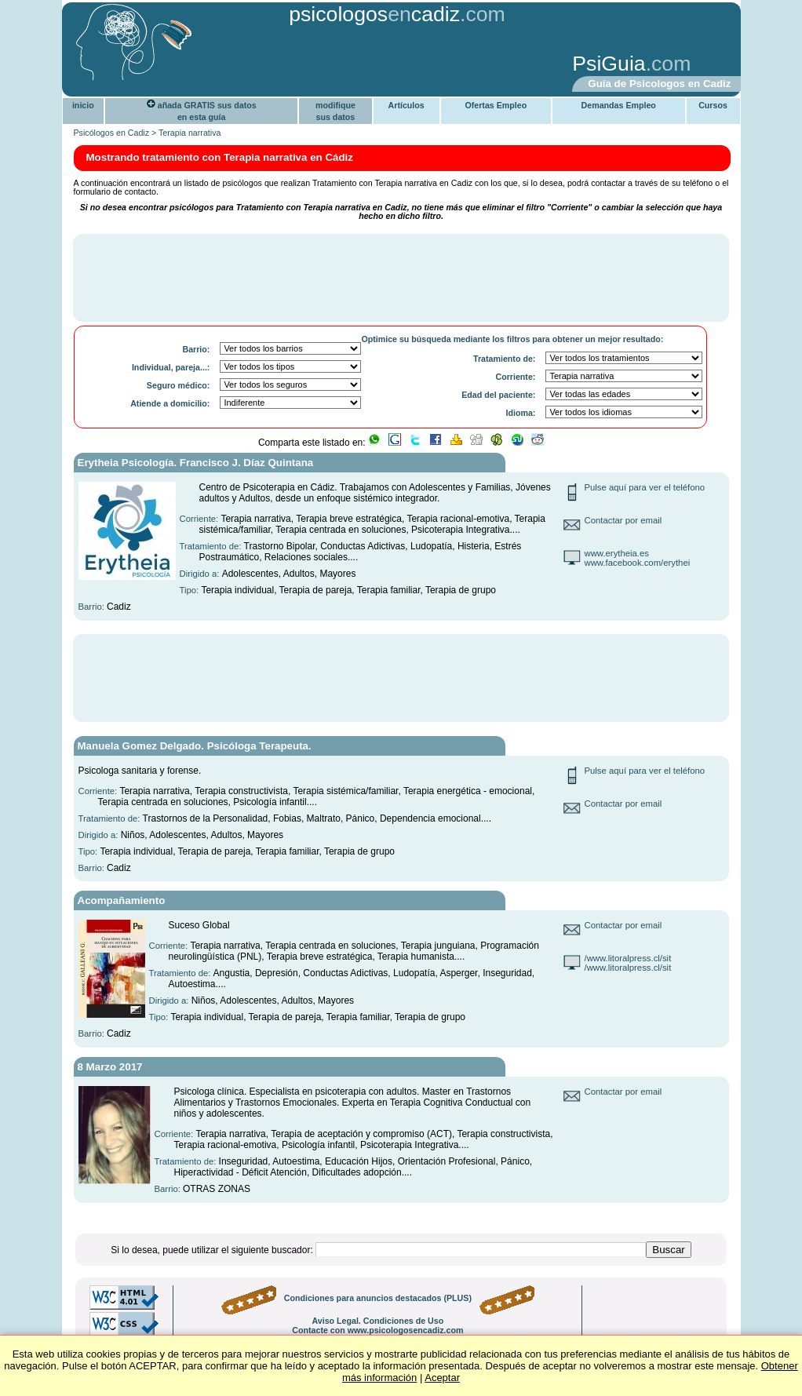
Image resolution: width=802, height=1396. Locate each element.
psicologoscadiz (374, 14)
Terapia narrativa (190, 132)
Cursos (712, 105)
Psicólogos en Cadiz (112, 132)
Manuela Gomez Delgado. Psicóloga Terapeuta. (195, 746)
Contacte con (377, 1330)
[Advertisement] (311, 65)
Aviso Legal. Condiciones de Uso (377, 1320)
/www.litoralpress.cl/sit (628, 958)
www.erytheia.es (617, 553)
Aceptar (442, 1377)
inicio (83, 105)
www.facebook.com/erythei (638, 562)
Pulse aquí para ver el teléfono (645, 487)
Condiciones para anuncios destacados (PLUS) (378, 1298)
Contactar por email (623, 520)
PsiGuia (608, 63)
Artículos (406, 105)
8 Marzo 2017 (110, 1067)
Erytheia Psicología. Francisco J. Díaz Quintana (196, 462)
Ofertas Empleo (496, 105)
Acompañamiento (122, 900)
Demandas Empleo (618, 105)
